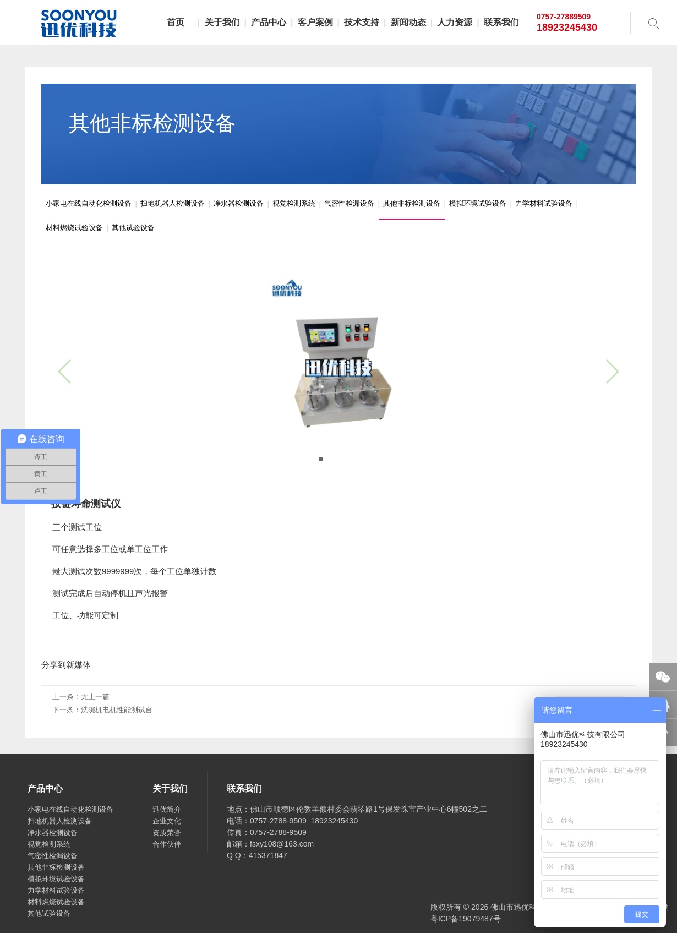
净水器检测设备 (239, 203)
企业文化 (166, 821)
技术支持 (361, 22)
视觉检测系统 (293, 203)
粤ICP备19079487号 (465, 918)
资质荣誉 (166, 832)
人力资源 (454, 22)
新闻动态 (408, 22)
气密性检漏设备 (349, 203)
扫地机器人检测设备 (172, 203)
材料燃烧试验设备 (74, 227)
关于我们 (222, 22)
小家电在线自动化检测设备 (89, 203)
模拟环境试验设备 (477, 203)
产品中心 (268, 22)
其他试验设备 (133, 227)
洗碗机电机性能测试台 (116, 710)
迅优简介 (166, 809)
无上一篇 (95, 696)
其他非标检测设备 (411, 203)
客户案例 (315, 22)
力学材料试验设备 (543, 203)
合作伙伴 (166, 844)
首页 (175, 22)
